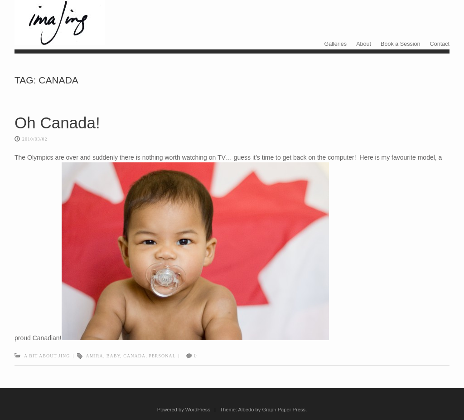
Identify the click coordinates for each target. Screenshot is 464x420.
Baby (113, 355)
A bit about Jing (47, 355)
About (363, 44)
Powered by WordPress (183, 409)
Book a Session (400, 44)
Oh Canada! (57, 123)
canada (134, 355)
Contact (440, 44)
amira (94, 355)
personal (162, 355)
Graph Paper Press (283, 409)
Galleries (335, 44)
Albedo (246, 409)
